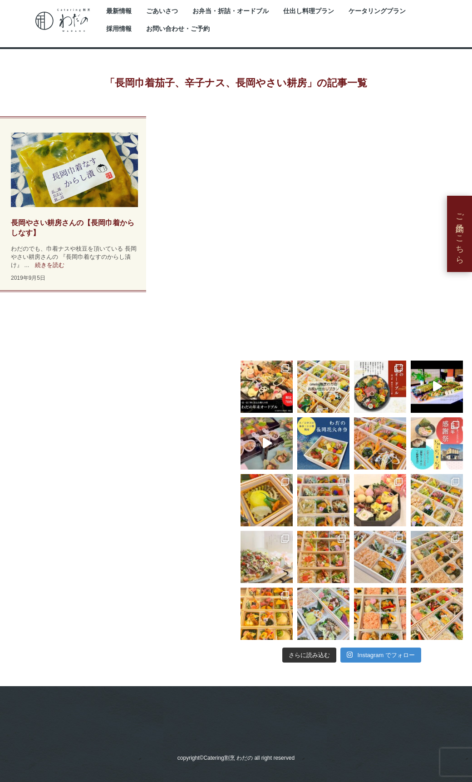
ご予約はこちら (459, 234)
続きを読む (49, 265)
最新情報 (119, 11)
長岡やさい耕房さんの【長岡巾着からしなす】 (72, 228)
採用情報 (119, 28)
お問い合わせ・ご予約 (178, 28)
